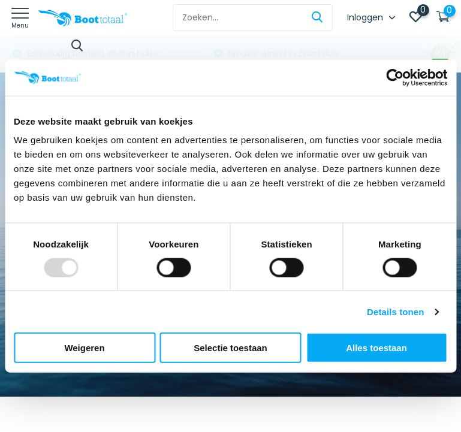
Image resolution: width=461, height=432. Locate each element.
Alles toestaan (376, 348)
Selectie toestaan (230, 348)
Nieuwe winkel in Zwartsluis (282, 53)
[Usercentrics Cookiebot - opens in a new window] (394, 77)
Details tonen (395, 311)
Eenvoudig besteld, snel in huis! (90, 53)
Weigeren (84, 348)
